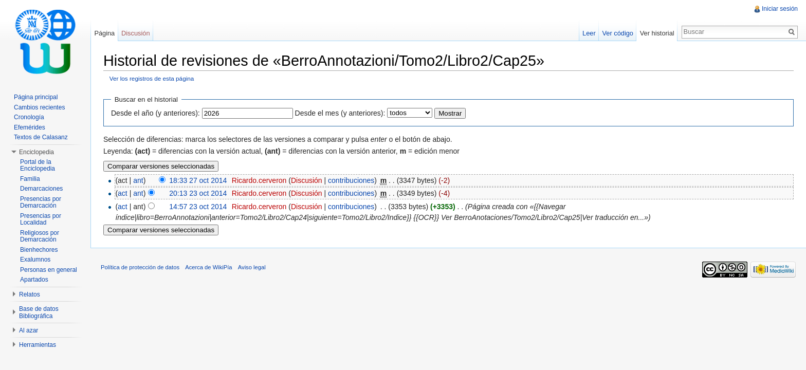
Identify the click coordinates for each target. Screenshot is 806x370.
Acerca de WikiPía (208, 267)
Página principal (36, 97)
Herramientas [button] (37, 344)
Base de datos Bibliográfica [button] (39, 312)
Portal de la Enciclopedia (37, 165)
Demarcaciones (41, 188)
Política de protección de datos (140, 267)
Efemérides (29, 127)
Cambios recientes (39, 107)
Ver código (617, 33)
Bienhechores (39, 249)
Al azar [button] (28, 330)
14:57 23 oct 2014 (198, 206)
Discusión (306, 180)
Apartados (34, 279)
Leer (589, 33)
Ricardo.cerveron (259, 180)
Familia (30, 178)
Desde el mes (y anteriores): (340, 113)
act (122, 193)
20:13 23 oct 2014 (198, 193)
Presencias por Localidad (40, 219)
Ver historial (657, 33)
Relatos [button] (29, 294)
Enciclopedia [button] (36, 152)
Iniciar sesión (780, 8)
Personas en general (48, 269)
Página (104, 33)
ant (138, 180)
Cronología (29, 117)
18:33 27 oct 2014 (198, 180)
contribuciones (351, 180)
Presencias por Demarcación (40, 202)
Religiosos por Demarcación (39, 236)
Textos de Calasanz (41, 137)
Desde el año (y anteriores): (155, 113)
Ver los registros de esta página (151, 78)
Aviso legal (252, 267)
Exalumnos (35, 259)
